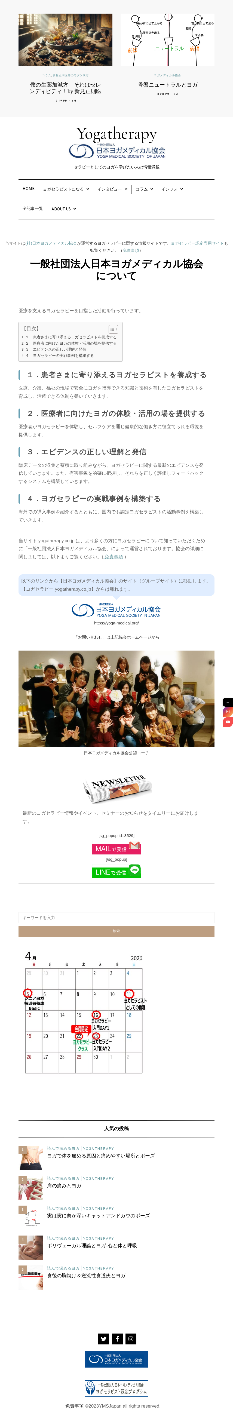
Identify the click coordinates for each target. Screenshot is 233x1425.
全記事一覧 (33, 209)
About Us (61, 209)
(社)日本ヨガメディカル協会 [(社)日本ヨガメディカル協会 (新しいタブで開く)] (51, 243)
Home (29, 189)
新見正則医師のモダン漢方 (71, 75)
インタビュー (109, 189)
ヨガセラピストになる (63, 189)
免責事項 (131, 250)
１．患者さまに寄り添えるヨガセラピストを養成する (71, 337)
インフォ (169, 189)
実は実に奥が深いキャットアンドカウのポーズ (98, 1216)
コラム (46, 75)
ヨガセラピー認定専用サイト (197, 243)
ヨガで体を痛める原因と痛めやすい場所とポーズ (101, 1156)
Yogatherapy (116, 141)
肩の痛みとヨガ (64, 1186)
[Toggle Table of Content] (111, 329)
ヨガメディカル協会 (167, 75)
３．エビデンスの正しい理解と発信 (55, 349)
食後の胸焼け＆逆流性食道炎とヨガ (86, 1276)
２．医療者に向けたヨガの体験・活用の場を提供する (71, 343)
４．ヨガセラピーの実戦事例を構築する (59, 356)
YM (74, 101)
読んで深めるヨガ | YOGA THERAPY (80, 1149)
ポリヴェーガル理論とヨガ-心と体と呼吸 (92, 1246)
